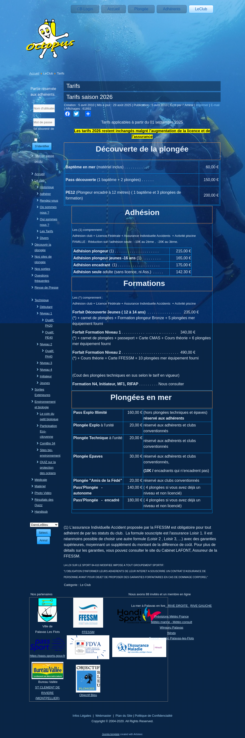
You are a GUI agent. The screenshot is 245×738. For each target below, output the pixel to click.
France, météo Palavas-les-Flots (171, 638)
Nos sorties (42, 269)
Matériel (39, 486)
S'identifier (42, 146)
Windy (171, 633)
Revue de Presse (46, 287)
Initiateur (46, 376)
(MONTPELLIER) (47, 698)
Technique (41, 300)
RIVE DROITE (177, 605)
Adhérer (45, 194)
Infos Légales (82, 715)
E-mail (215, 105)
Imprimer (202, 105)
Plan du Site (124, 715)
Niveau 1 (46, 313)
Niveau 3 (46, 363)
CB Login (85, 9)
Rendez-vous (49, 200)
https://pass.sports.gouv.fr (47, 656)
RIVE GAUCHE (201, 605)
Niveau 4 (46, 369)
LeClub (201, 9)
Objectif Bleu (88, 695)
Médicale (40, 480)
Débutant (46, 307)
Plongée (141, 9)
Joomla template (110, 734)
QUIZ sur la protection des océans (48, 467)
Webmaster (103, 715)
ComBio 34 (47, 443)
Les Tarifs (46, 231)
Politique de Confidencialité (154, 715)
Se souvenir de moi (43, 131)
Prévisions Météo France (171, 616)
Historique (47, 187)
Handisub (41, 511)
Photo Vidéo (42, 493)
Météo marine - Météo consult (171, 622)
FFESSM (88, 632)
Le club (39, 180)
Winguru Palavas (171, 627)
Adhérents (171, 9)
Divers (44, 238)
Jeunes (45, 383)
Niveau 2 (46, 344)
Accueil (113, 9)
